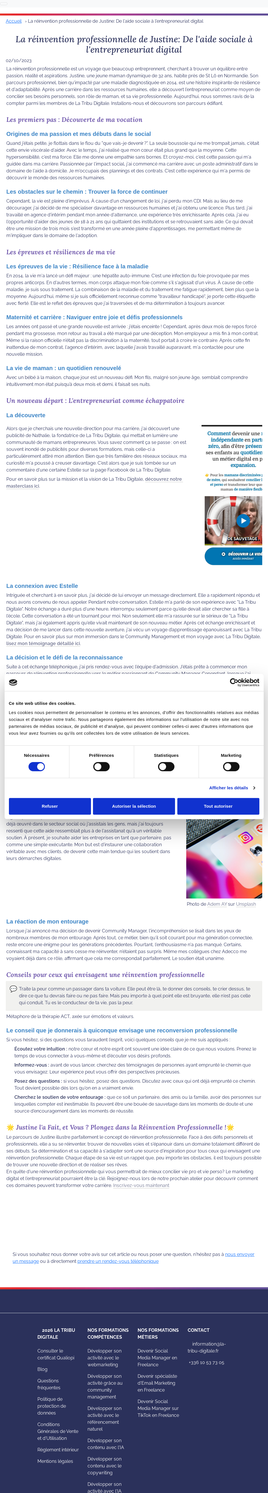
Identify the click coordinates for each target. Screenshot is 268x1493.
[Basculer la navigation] (3, 3)
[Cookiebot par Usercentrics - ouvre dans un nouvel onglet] (234, 682)
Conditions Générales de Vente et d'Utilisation (57, 1431)
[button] (12, 989)
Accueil (14, 21)
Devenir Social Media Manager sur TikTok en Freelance (158, 1408)
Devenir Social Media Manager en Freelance (157, 1357)
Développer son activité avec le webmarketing (104, 1357)
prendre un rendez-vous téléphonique (118, 1261)
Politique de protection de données (51, 1406)
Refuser (50, 806)
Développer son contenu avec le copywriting (104, 1465)
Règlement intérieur (58, 1449)
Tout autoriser (218, 806)
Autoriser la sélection (134, 806)
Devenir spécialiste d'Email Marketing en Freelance (157, 1383)
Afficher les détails (228, 787)
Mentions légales (55, 1461)
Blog (42, 1369)
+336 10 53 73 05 (206, 1362)
